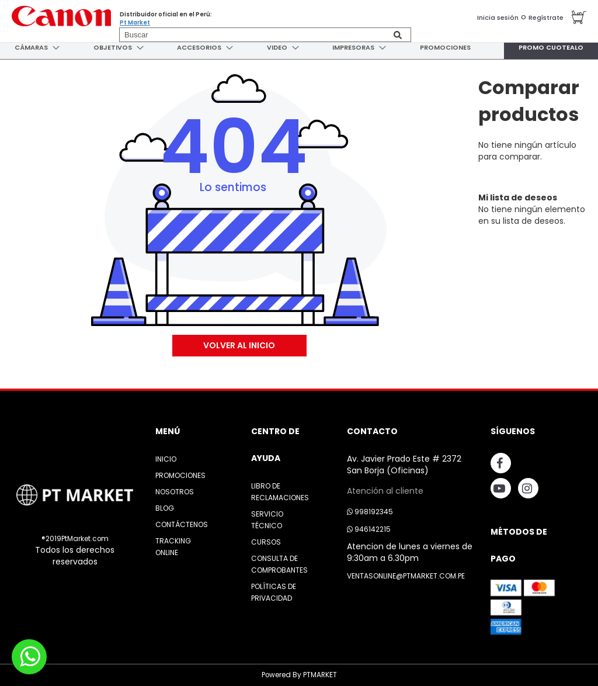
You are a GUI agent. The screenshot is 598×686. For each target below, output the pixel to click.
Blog (164, 508)
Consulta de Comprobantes (279, 564)
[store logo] (61, 16)
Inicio (165, 459)
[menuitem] (30, 47)
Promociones (180, 475)
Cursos (266, 542)
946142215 (369, 529)
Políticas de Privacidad (273, 592)
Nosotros (174, 492)
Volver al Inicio (239, 345)
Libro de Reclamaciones (280, 492)
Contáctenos (181, 524)
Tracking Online (173, 546)
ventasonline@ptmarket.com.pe (406, 576)
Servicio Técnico (267, 520)
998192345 (370, 512)
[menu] (299, 47)
